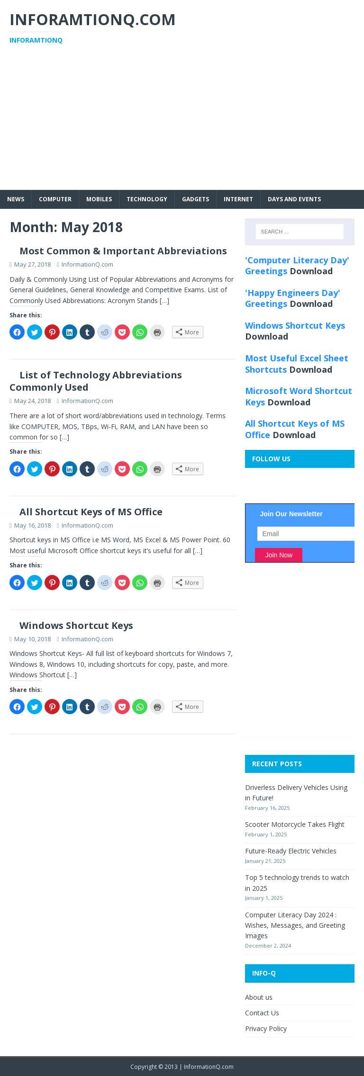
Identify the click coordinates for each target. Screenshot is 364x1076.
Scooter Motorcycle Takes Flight (295, 824)
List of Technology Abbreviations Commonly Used (95, 381)
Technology (147, 199)
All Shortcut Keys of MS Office (91, 511)
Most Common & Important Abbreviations (123, 250)
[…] (164, 300)
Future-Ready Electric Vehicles (291, 850)
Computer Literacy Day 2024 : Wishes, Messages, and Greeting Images (295, 925)
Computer (55, 199)
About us (259, 997)
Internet (238, 199)
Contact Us (262, 1012)
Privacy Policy (266, 1028)
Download (311, 271)
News (15, 199)
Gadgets (195, 199)
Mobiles (99, 199)
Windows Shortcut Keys (76, 625)
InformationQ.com (87, 264)
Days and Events (294, 199)
